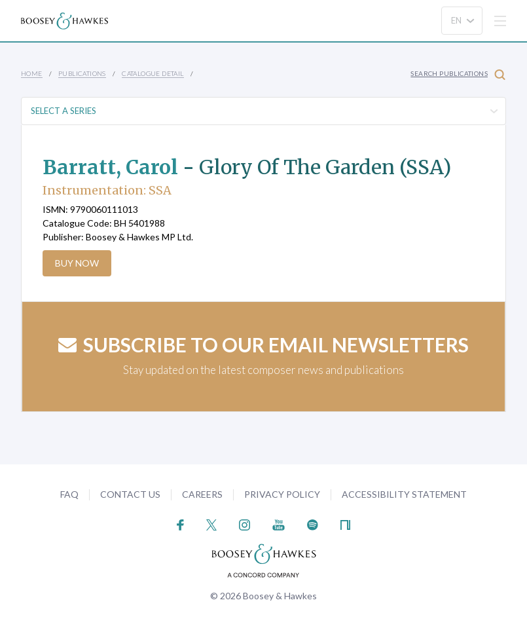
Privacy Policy (282, 494)
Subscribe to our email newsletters (263, 344)
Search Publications (457, 74)
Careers (202, 494)
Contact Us (130, 494)
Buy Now (77, 263)
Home (32, 73)
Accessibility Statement (404, 494)
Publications (82, 73)
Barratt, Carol (110, 167)
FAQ (69, 494)
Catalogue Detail (152, 73)
